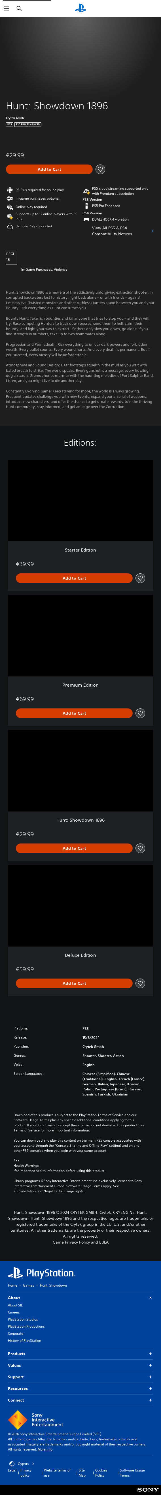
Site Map (82, 1473)
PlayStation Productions (26, 1326)
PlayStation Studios (23, 1319)
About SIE (15, 1305)
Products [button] (80, 1354)
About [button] (80, 1298)
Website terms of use (57, 1473)
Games (28, 1285)
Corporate (15, 1333)
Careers (14, 1312)
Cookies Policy (101, 1473)
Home (12, 1285)
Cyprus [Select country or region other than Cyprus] (22, 1464)
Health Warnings (26, 1165)
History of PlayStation (24, 1340)
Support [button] (80, 1377)
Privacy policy (25, 1473)
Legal (12, 1470)
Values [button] (80, 1365)
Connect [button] (80, 1400)
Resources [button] (80, 1388)
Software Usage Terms (132, 1473)
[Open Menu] (6, 8)
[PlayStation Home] (80, 8)
